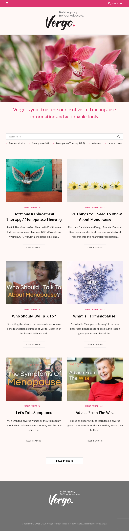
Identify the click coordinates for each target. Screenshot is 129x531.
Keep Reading (33, 248)
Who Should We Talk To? (34, 316)
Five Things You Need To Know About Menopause (95, 217)
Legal (104, 523)
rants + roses (115, 143)
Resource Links (17, 143)
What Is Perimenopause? (95, 316)
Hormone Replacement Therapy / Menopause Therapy (34, 217)
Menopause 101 (33, 208)
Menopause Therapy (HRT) (70, 143)
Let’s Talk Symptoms (34, 413)
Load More (64, 461)
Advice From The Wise (95, 413)
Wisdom (96, 143)
